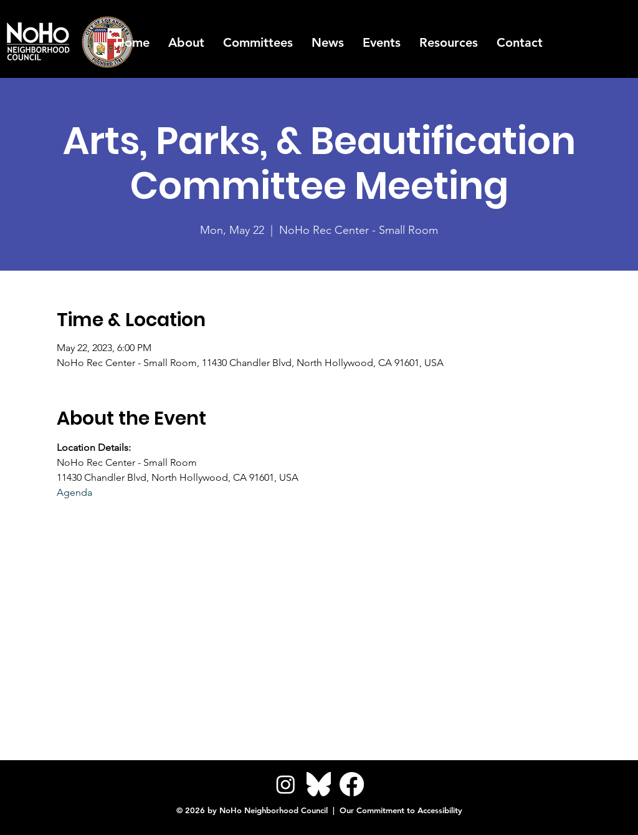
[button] (448, 42)
